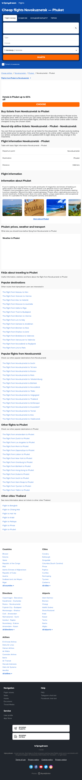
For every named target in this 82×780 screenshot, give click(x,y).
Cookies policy (47, 759)
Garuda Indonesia (9, 664)
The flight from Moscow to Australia (17, 304)
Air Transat (6, 661)
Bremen (45, 601)
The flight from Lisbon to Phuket (16, 454)
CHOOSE (41, 104)
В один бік (23, 18)
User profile (8, 715)
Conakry (45, 554)
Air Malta (6, 651)
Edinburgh (46, 557)
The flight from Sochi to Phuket (15, 478)
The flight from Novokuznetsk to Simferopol (21, 403)
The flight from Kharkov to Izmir (15, 332)
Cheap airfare (7, 73)
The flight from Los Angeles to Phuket (18, 442)
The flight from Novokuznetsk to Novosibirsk (21, 387)
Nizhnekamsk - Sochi (10, 617)
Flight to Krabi (8, 517)
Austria (5, 576)
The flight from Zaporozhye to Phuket (18, 450)
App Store (8, 718)
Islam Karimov (47, 598)
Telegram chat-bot (48, 695)
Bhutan (5, 554)
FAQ (42, 692)
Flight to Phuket (9, 529)
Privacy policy (33, 759)
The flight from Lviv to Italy (13, 320)
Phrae (44, 566)
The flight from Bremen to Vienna (16, 316)
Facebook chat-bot (49, 698)
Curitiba (45, 573)
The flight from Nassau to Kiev (15, 292)
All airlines (6, 673)
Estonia (5, 557)
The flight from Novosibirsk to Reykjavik (19, 344)
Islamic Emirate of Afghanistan (14, 570)
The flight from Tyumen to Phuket (16, 486)
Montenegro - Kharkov (11, 610)
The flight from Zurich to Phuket (16, 438)
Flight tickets (9, 692)
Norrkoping (46, 576)
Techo (44, 620)
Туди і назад (10, 18)
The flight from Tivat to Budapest (16, 312)
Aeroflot (5, 670)
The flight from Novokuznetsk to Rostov (19, 371)
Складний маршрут (39, 18)
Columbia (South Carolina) (52, 563)
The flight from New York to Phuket (17, 458)
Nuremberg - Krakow (10, 623)
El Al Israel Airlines (9, 642)
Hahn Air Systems (9, 667)
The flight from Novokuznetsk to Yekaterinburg (22, 379)
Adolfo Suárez (47, 607)
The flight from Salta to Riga (14, 308)
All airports (46, 629)
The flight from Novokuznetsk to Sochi (18, 363)
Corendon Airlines (9, 654)
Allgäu (44, 626)
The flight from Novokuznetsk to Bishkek (19, 383)
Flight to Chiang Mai (11, 509)
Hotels (6, 698)
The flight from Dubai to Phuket (15, 474)
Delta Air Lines (8, 645)
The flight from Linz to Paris (14, 348)
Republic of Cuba (9, 573)
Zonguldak (46, 560)
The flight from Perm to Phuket (15, 446)
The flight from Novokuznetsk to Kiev (18, 415)
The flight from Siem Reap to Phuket (18, 482)
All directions (7, 629)
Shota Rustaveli (48, 610)
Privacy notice (61, 759)
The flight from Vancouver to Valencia (18, 340)
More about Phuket (41, 219)
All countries (7, 585)
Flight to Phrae (8, 525)
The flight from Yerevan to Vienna (16, 296)
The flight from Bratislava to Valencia (18, 336)
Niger (4, 582)
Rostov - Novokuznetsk (11, 604)
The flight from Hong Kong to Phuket (18, 470)
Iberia (4, 658)
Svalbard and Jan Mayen (12, 579)
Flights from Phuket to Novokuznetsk (15, 78)
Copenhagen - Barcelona (12, 598)
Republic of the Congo (11, 563)
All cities (45, 585)
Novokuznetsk (20, 73)
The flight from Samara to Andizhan (17, 324)
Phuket (31, 73)
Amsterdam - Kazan (10, 626)
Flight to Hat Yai (9, 513)
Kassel (44, 617)
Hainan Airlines (8, 648)
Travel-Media (9, 704)
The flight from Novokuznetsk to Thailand (20, 399)
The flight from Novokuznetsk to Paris (18, 375)
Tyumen (45, 579)
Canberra (46, 582)
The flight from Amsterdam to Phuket (18, 434)
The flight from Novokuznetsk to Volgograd (20, 395)
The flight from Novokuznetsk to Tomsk (19, 411)
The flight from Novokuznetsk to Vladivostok (21, 419)
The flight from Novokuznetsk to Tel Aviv (19, 367)
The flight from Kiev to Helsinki (15, 300)
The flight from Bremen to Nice (15, 328)
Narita (44, 623)
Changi (45, 604)
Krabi (44, 614)
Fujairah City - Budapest (11, 607)
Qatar (4, 560)
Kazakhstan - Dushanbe (11, 601)
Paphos (45, 570)
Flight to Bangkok (9, 506)
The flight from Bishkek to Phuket (16, 466)
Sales (6, 695)
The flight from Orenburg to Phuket (17, 462)
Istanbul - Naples (9, 620)
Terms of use (21, 759)
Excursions (8, 701)
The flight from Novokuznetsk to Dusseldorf (21, 407)
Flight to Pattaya (9, 521)
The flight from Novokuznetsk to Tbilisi (18, 391)
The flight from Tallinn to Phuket (16, 490)
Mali (4, 566)
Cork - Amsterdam (9, 614)
